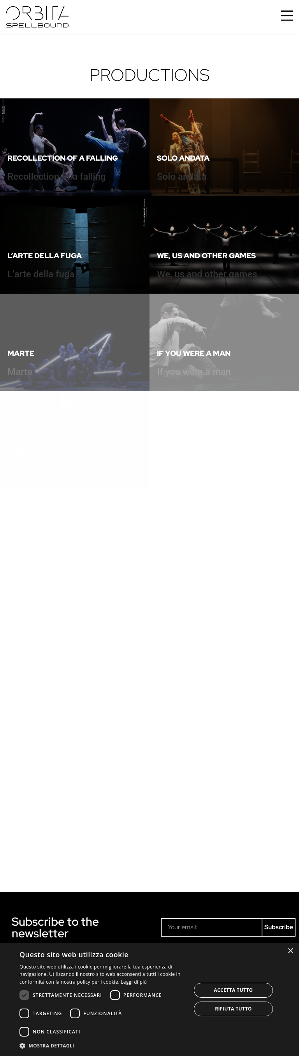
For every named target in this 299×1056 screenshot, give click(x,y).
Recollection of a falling (62, 158)
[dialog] (149, 999)
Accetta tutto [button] (233, 990)
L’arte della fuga (44, 255)
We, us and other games (206, 255)
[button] (102, 1045)
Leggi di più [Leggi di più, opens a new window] (134, 982)
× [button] (290, 951)
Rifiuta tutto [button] (233, 1008)
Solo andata (183, 158)
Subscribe (278, 927)
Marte (20, 353)
